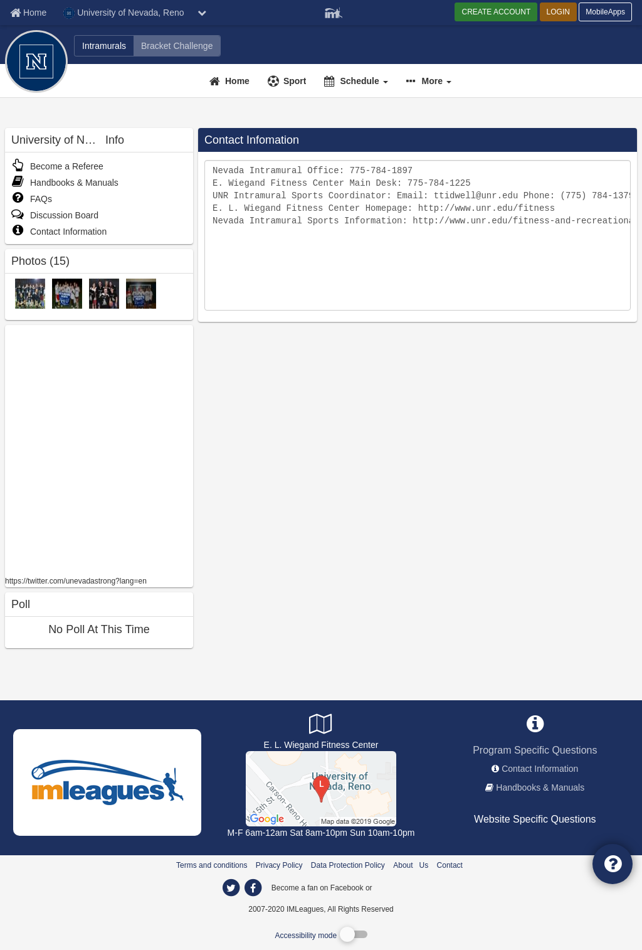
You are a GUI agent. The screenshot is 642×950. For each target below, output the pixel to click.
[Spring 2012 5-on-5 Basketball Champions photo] (104, 293)
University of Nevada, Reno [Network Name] (123, 13)
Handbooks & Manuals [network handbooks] (540, 787)
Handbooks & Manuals (64, 183)
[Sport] (288, 81)
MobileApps (605, 12)
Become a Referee (57, 166)
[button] (430, 81)
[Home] (231, 81)
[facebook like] (99, 449)
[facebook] (399, 887)
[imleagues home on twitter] (231, 888)
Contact (450, 865)
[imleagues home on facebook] (253, 888)
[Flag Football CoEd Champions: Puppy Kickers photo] (67, 293)
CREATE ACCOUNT (495, 12)
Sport (295, 81)
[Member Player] (333, 11)
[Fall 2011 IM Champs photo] (30, 293)
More (436, 81)
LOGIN (558, 12)
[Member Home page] (28, 13)
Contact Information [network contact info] (540, 769)
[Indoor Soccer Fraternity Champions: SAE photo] (141, 293)
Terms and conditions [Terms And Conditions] (211, 865)
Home (237, 81)
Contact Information (59, 232)
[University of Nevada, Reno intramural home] (104, 46)
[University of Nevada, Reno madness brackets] (177, 46)
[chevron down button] (202, 13)
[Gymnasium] (321, 788)
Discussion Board (54, 215)
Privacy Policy (279, 865)
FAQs (31, 199)
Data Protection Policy (348, 865)
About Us (410, 865)
